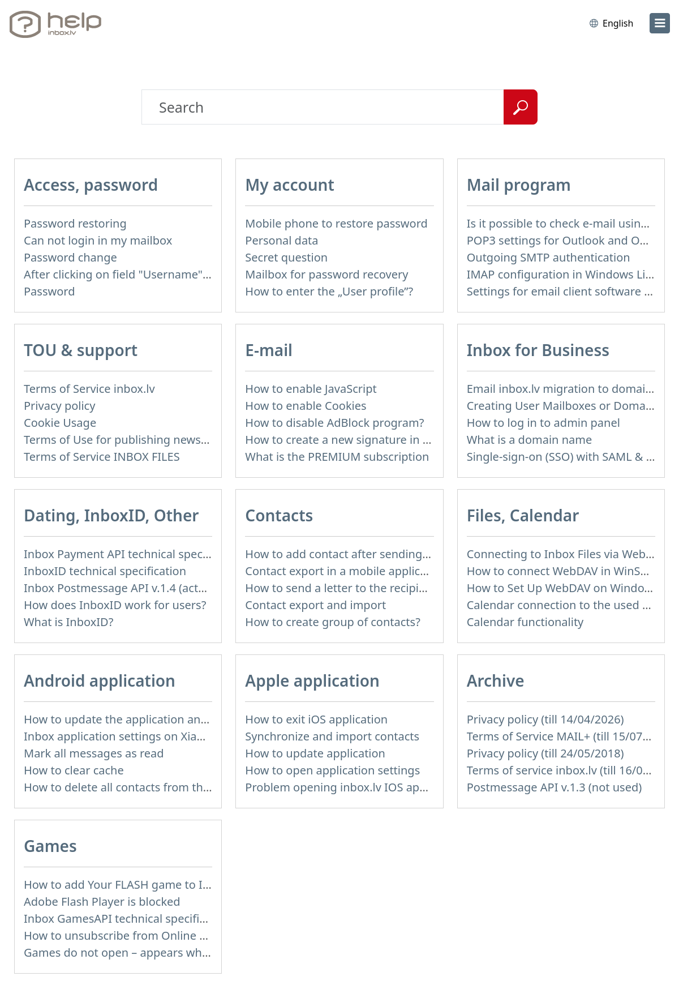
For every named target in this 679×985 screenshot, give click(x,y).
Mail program (519, 184)
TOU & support (80, 350)
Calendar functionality (525, 621)
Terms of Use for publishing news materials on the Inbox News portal (207, 439)
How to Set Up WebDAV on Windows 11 (570, 588)
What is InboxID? (68, 621)
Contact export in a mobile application (346, 571)
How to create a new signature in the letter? (360, 439)
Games (50, 845)
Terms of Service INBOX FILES (102, 456)
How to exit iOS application (316, 719)
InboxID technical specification (105, 571)
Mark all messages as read (94, 753)
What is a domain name (529, 439)
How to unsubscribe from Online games (129, 935)
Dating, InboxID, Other (111, 515)
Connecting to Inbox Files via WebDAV (567, 554)
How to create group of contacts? (332, 621)
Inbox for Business (538, 350)
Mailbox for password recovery (326, 274)
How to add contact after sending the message (369, 554)
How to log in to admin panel (543, 422)
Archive (496, 680)
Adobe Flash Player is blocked (102, 901)
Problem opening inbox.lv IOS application (355, 787)
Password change (70, 257)
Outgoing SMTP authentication (548, 257)
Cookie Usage (60, 422)
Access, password (91, 184)
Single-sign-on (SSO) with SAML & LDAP (570, 456)
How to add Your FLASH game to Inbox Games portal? (166, 884)
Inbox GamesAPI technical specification (128, 918)
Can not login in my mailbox (98, 240)
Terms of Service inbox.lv (89, 388)
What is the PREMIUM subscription (337, 456)
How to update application (315, 753)
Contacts (279, 515)
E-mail (269, 350)
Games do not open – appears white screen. (140, 952)
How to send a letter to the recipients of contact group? (391, 588)
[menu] (660, 23)
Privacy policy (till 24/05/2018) (545, 753)
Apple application (312, 680)
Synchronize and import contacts (332, 736)
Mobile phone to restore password (336, 223)
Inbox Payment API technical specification (134, 554)
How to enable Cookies (305, 405)
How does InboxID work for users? (115, 605)
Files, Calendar (523, 515)
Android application (99, 680)
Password (49, 291)
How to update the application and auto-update (150, 719)
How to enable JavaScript (310, 388)
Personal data (281, 240)
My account (289, 184)
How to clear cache (74, 770)
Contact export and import (315, 605)
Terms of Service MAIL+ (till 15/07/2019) (571, 736)
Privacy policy (59, 405)
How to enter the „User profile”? (329, 291)
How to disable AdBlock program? (334, 422)
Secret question (286, 257)
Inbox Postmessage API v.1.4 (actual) (121, 588)
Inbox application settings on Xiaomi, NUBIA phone (159, 736)
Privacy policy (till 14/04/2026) (545, 719)
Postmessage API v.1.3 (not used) (554, 787)
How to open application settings (332, 770)
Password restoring (75, 223)
